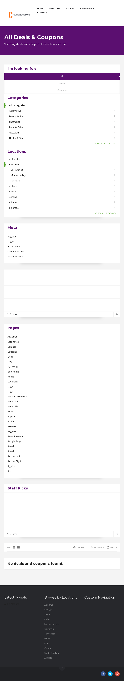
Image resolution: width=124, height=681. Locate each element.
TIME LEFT (82, 547)
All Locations (15, 159)
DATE (113, 547)
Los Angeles (63, 169)
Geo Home (13, 371)
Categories (87, 8)
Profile (11, 421)
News (10, 411)
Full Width (13, 366)
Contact (42, 12)
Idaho (47, 619)
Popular (12, 416)
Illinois (47, 638)
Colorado (62, 207)
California (62, 164)
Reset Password (16, 436)
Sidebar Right (14, 461)
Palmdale (63, 180)
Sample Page (14, 441)
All (62, 76)
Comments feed (16, 251)
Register (12, 236)
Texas (47, 614)
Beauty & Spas (62, 116)
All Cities (48, 657)
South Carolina (51, 652)
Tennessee (49, 633)
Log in (11, 241)
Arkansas (62, 202)
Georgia (48, 609)
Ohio (46, 643)
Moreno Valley (63, 175)
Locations (13, 381)
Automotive (62, 110)
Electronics (62, 121)
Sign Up (11, 466)
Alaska (62, 191)
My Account (14, 401)
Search (11, 446)
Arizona (62, 196)
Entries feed (14, 246)
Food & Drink (62, 127)
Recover (12, 426)
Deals (62, 83)
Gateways (62, 132)
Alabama (62, 186)
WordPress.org (15, 256)
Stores (70, 8)
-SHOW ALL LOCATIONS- (105, 213)
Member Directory (17, 396)
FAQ (10, 361)
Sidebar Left (14, 456)
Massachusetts (51, 624)
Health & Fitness (62, 138)
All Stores (62, 314)
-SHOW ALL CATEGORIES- (105, 143)
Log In (11, 386)
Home (40, 8)
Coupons (62, 90)
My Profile (13, 406)
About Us (54, 8)
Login (10, 391)
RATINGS (99, 547)
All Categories (17, 105)
